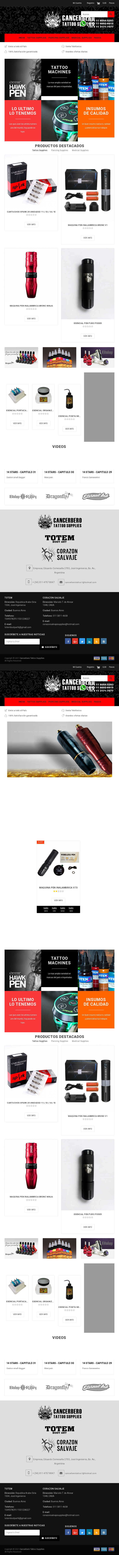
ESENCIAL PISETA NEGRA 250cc (74, 416)
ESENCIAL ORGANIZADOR (45, 410)
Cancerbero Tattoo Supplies (32, 658)
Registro (90, 3)
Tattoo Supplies (39, 150)
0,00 (104, 3)
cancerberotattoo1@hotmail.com (81, 582)
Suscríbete (51, 647)
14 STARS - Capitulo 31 (21, 472)
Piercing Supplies (59, 150)
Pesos (111, 3)
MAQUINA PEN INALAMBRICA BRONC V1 (87, 225)
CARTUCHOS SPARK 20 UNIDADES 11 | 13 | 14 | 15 (31, 212)
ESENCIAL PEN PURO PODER (88, 323)
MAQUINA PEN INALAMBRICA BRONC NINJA (31, 306)
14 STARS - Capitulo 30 (59, 472)
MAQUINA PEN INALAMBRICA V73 (58, 887)
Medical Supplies (80, 150)
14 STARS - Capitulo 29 (97, 472)
